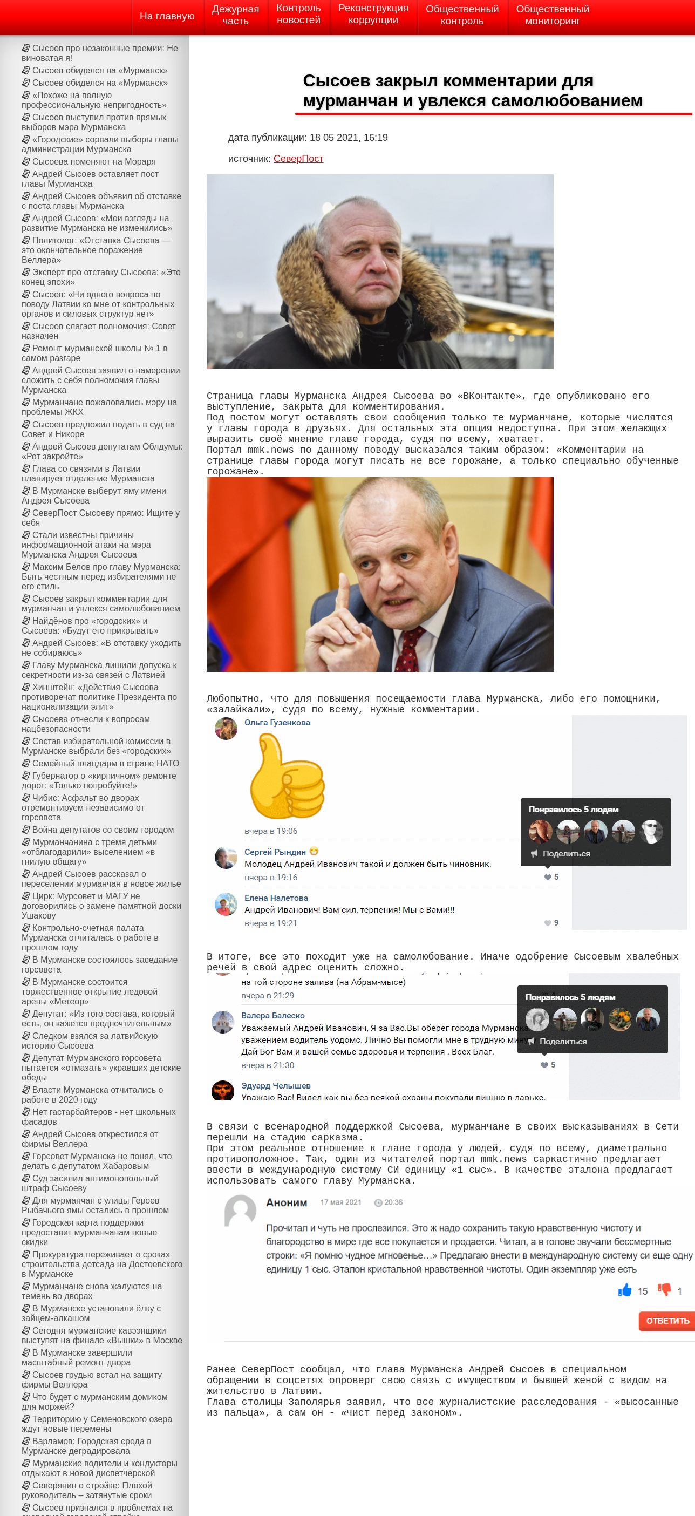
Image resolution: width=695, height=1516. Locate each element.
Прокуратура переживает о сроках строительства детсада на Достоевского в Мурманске (102, 1264)
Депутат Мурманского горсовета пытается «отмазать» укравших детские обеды (101, 1067)
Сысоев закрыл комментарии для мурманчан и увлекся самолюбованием (101, 603)
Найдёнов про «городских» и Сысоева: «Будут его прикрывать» (90, 625)
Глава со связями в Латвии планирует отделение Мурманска (88, 473)
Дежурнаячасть (235, 14)
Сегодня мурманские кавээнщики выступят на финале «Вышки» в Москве (102, 1335)
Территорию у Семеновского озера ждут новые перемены (97, 1424)
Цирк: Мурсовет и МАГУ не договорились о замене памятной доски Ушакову (101, 906)
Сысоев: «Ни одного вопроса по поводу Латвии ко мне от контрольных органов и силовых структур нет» (98, 304)
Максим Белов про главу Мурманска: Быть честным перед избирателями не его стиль (101, 576)
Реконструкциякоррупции (373, 13)
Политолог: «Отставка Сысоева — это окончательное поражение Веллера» (96, 250)
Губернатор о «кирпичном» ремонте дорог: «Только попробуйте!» (99, 780)
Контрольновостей (298, 13)
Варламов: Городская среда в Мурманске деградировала (87, 1446)
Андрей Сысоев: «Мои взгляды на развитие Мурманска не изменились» (97, 223)
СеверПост (299, 158)
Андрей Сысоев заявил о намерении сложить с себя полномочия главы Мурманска (101, 380)
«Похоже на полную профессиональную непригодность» (94, 100)
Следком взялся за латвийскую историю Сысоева (90, 1040)
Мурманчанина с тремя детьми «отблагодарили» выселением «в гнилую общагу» (89, 852)
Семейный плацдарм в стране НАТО (105, 763)
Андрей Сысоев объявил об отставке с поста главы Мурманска (101, 201)
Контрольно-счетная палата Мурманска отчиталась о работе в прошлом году (90, 937)
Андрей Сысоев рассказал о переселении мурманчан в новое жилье (101, 878)
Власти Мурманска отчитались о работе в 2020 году (92, 1094)
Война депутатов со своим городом (103, 829)
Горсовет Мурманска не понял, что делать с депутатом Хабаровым (97, 1161)
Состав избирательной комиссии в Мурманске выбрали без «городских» (96, 746)
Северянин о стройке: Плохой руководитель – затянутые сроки (87, 1490)
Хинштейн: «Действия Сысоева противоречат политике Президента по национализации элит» (99, 697)
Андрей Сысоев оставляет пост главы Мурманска (90, 178)
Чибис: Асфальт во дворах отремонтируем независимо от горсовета (83, 807)
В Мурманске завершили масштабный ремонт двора (77, 1357)
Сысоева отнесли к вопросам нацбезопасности (86, 724)
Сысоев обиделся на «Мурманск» (100, 70)
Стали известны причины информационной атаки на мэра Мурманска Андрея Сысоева (86, 545)
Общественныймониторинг (553, 14)
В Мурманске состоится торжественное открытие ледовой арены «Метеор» (90, 991)
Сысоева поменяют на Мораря (94, 161)
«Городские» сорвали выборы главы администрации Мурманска (100, 144)
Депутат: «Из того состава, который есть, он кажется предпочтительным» (98, 1018)
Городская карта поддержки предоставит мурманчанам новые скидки (89, 1232)
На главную (167, 16)
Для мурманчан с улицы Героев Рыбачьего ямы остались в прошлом (95, 1205)
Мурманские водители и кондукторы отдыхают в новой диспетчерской (100, 1468)
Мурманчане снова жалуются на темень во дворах (92, 1291)
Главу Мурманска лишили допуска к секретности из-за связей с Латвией (99, 670)
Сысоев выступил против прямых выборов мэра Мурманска (94, 122)
